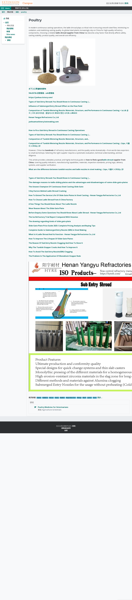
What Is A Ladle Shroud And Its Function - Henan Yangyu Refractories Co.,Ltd (62, 235)
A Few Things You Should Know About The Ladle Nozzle (53, 204)
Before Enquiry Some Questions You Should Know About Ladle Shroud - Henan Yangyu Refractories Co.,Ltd (75, 213)
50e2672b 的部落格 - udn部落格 (41, 94)
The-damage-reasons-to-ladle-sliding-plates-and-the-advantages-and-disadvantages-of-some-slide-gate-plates (78, 183)
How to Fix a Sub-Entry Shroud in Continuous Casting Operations (57, 131)
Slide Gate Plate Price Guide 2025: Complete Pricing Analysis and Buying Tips (62, 226)
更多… (99, 398)
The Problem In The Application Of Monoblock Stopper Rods (55, 256)
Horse (51, 398)
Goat (94, 398)
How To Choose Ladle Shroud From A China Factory (51, 200)
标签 (17, 13)
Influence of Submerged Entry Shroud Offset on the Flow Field (55, 107)
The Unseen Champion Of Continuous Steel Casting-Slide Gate (56, 187)
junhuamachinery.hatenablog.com (44, 122)
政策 (66, 431)
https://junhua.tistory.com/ (41, 98)
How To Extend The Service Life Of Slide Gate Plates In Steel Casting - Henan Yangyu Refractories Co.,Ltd (75, 196)
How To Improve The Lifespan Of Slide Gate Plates (51, 239)
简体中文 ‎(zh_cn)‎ (21, 9)
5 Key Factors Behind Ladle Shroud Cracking (47, 191)
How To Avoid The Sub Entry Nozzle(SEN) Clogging (51, 252)
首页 (3, 13)
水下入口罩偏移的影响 (37, 89)
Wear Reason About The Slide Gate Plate (46, 209)
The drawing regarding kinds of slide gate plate (50, 222)
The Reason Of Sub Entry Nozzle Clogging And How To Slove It (56, 243)
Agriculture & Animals (51, 410)
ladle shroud (107, 160)
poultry (24, 13)
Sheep (79, 398)
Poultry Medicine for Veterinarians (53, 408)
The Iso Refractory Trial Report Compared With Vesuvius (53, 217)
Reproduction (71, 398)
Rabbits (45, 398)
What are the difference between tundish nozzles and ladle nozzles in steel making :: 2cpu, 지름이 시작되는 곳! (76, 170)
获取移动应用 (66, 429)
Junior (89, 398)
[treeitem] (13, 32)
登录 (126, 3)
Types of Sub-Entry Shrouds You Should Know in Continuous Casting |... (59, 102)
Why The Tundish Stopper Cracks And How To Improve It (53, 248)
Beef (84, 398)
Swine (39, 398)
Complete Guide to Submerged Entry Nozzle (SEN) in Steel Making (57, 230)
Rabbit (62, 398)
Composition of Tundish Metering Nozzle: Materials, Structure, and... (59, 139)
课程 (9, 41)
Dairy (57, 398)
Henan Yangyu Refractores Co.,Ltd (44, 118)
